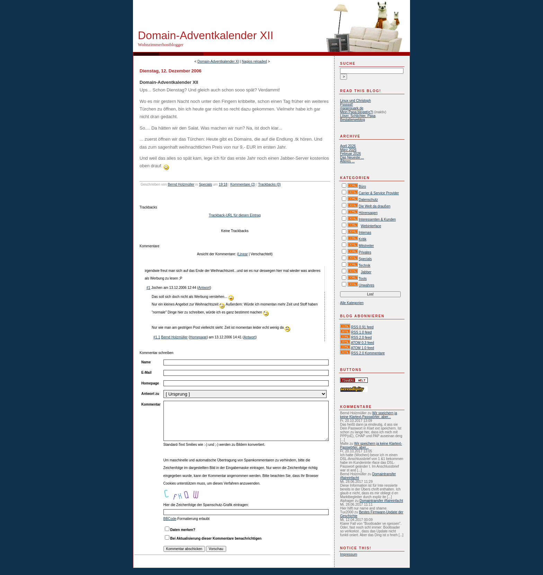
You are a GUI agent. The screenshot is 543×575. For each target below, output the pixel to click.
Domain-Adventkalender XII (205, 35)
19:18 (223, 184)
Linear (243, 254)
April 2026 (348, 146)
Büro (362, 186)
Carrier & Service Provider (379, 193)
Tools (363, 279)
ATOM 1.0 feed (362, 348)
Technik (365, 265)
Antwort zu (150, 394)
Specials (205, 184)
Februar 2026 (350, 154)
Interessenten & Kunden (377, 219)
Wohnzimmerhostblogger (161, 44)
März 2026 (348, 150)
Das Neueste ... (352, 157)
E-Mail (146, 372)
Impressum (348, 554)
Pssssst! (346, 104)
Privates (365, 252)
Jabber (366, 272)
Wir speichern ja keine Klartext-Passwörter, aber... (368, 415)
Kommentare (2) (242, 184)
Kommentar (151, 404)
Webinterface (371, 226)
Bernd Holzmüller (181, 184)
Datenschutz (368, 200)
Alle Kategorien (352, 303)
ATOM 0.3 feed (362, 343)
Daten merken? (182, 530)
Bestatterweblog (352, 120)
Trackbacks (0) (269, 184)
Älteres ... (347, 161)
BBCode (169, 519)
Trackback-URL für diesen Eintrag (235, 215)
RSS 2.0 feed (361, 337)
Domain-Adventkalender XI (218, 61)
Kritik (362, 239)
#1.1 (156, 337)
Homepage (198, 337)
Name (146, 362)
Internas (365, 233)
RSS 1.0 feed (361, 332)
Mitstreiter (366, 246)
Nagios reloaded (254, 61)
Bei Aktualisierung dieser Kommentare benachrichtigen (216, 538)
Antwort (204, 288)
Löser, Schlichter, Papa (357, 116)
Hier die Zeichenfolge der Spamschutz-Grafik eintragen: (206, 505)
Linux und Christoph (355, 101)
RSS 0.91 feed (362, 327)
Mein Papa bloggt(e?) (356, 112)
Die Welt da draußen (375, 206)
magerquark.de (351, 108)
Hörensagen (368, 213)
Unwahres (366, 285)
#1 (148, 288)
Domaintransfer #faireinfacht (381, 501)
